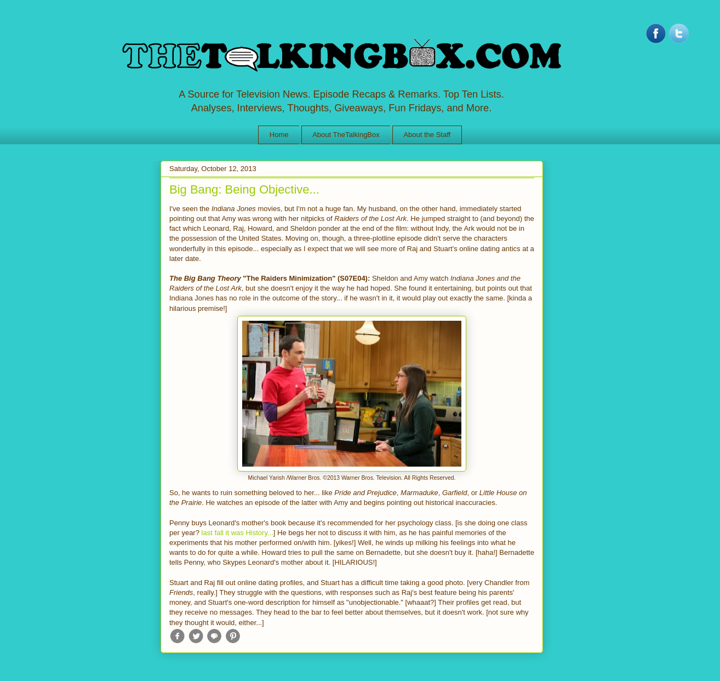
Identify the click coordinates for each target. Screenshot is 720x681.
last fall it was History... (237, 533)
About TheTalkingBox (346, 134)
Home (279, 134)
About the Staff (426, 134)
